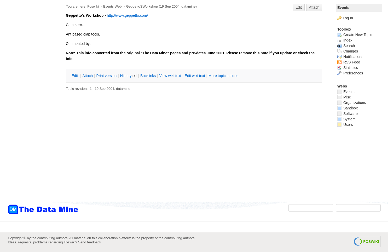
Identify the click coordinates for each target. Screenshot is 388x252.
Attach (314, 7)
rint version (106, 76)
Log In (348, 18)
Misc (344, 97)
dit (75, 76)
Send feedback (89, 242)
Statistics (347, 68)
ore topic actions (223, 76)
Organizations (351, 103)
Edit (299, 7)
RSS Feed (348, 62)
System (346, 119)
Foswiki (93, 6)
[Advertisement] (29, 105)
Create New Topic (354, 35)
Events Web (112, 6)
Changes (347, 51)
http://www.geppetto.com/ (127, 15)
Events (343, 7)
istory (126, 76)
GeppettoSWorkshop (142, 6)
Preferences (350, 73)
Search (346, 46)
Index (344, 40)
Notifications (350, 57)
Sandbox (347, 108)
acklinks (148, 76)
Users (345, 124)
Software (347, 114)
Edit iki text (195, 76)
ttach (87, 76)
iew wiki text (170, 76)
